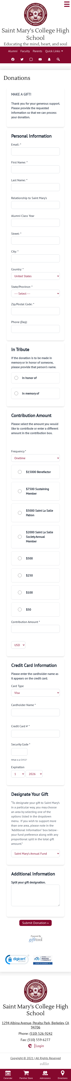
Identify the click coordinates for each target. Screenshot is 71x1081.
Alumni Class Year (35, 220)
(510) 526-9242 (41, 1033)
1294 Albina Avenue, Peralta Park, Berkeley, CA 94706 (35, 1025)
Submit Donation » (35, 923)
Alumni (12, 51)
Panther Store (26, 1074)
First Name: (35, 166)
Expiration (27, 771)
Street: (35, 238)
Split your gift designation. (28, 882)
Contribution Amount (35, 626)
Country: (35, 273)
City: (35, 255)
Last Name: (35, 184)
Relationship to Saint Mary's (35, 202)
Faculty (25, 51)
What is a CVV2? (19, 759)
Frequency (35, 455)
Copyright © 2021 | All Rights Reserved (35, 1058)
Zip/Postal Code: (35, 308)
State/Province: (35, 291)
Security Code (20, 751)
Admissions (45, 1074)
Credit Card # (35, 730)
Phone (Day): (35, 326)
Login (35, 1046)
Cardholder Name (35, 709)
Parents (37, 51)
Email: (35, 149)
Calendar (8, 1074)
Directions (62, 1074)
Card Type (35, 690)
